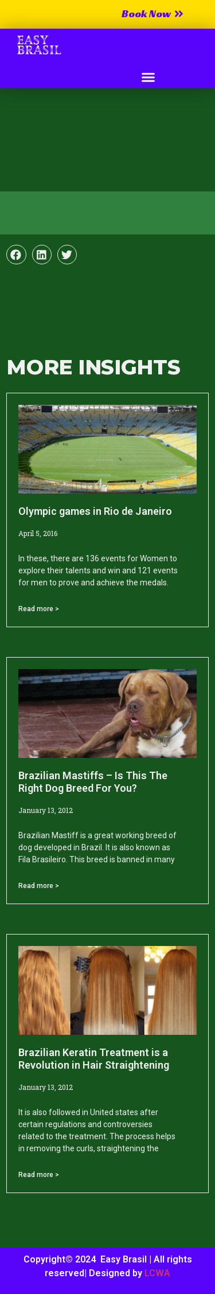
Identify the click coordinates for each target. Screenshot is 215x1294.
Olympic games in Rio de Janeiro (95, 511)
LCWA (157, 1273)
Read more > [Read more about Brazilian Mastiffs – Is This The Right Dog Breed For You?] (38, 886)
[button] (148, 77)
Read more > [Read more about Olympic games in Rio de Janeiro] (38, 609)
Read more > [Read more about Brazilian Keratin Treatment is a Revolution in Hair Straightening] (38, 1175)
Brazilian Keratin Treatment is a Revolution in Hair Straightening (93, 1058)
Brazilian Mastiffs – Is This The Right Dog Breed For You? (92, 781)
